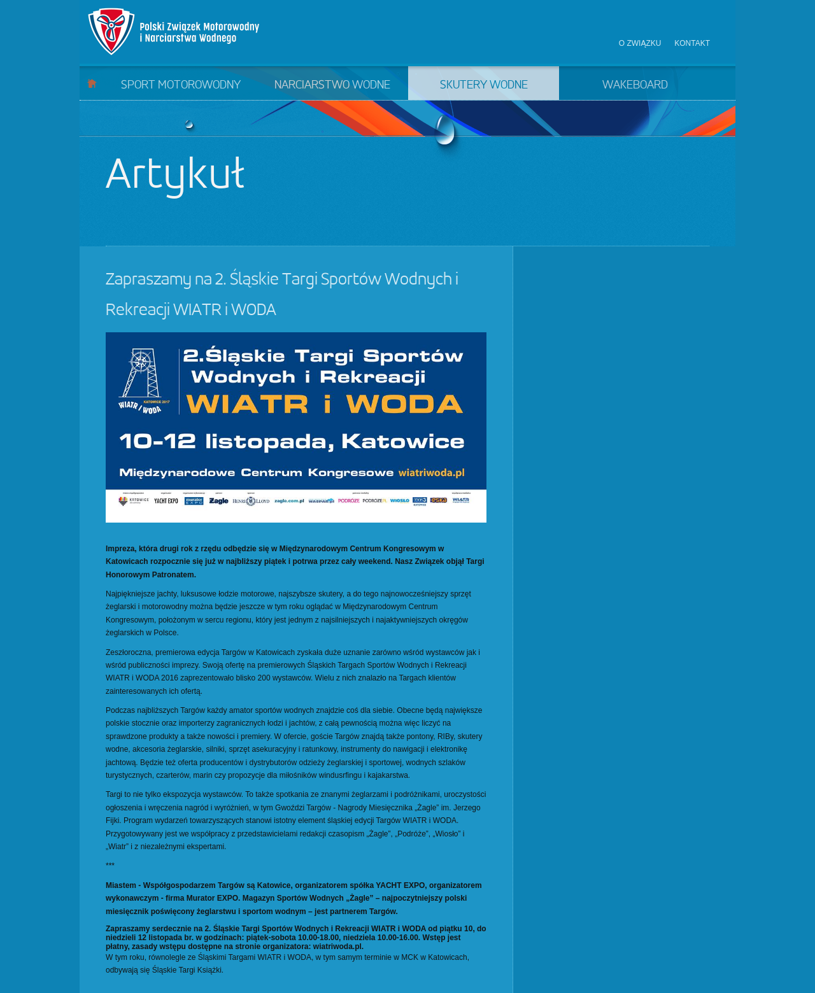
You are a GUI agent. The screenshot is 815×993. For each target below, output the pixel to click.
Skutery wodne (484, 85)
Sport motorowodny (181, 85)
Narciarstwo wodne (332, 85)
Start (92, 83)
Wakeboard (635, 85)
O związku (640, 43)
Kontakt (692, 43)
